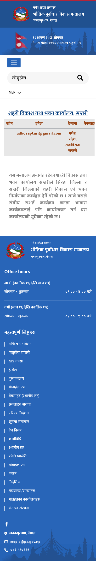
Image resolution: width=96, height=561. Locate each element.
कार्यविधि (15, 439)
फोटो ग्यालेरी (18, 456)
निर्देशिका (15, 482)
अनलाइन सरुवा (20, 404)
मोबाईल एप (17, 387)
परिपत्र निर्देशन (19, 413)
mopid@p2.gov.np (22, 542)
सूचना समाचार (19, 422)
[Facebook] (6, 524)
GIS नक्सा (16, 361)
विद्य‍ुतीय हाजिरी (19, 352)
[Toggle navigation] (14, 62)
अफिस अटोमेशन (20, 344)
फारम (13, 473)
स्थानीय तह (16, 447)
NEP (15, 92)
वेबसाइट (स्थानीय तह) (24, 396)
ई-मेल (13, 370)
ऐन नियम (15, 430)
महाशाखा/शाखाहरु (22, 491)
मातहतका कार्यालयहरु (24, 499)
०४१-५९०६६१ (16, 550)
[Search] (43, 78)
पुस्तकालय (16, 378)
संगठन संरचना (19, 508)
